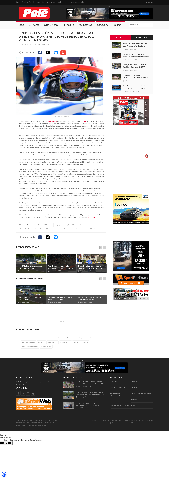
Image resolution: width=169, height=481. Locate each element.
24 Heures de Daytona (81, 344)
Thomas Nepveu (81, 231)
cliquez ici (91, 219)
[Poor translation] (9, 445)
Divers (133, 407)
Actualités (34, 25)
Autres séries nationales (120, 407)
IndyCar (79, 227)
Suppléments (102, 25)
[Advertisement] (59, 315)
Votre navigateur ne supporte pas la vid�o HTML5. (131, 143)
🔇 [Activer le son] (146, 156)
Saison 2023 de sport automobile (32, 340)
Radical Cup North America (28, 231)
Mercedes (41, 344)
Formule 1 (89, 340)
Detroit (83, 123)
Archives (106, 424)
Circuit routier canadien (141, 395)
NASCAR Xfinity (65, 344)
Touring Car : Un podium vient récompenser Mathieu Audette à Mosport (88, 407)
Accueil (22, 25)
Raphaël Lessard (46, 348)
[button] (4, 474)
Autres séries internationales (116, 396)
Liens (151, 422)
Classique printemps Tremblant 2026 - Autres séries (90, 300)
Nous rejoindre (148, 424)
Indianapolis (52, 123)
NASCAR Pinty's (78, 340)
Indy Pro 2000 (69, 227)
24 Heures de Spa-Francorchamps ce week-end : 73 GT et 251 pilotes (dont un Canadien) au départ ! (90, 396)
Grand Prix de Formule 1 (30, 348)
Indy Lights (58, 227)
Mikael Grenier (52, 344)
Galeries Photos (51, 25)
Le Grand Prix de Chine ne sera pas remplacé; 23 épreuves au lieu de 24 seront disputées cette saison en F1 (89, 385)
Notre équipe (116, 424)
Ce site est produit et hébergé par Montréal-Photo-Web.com (35, 424)
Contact (117, 25)
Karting (134, 401)
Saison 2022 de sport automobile (50, 231)
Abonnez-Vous (85, 25)
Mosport (49, 340)
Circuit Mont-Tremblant (62, 340)
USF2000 (92, 231)
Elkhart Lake (48, 227)
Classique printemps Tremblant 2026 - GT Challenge (60, 300)
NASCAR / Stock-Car (117, 389)
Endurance (136, 383)
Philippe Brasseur (44, 44)
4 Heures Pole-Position (131, 424)
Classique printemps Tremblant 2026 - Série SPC (29, 300)
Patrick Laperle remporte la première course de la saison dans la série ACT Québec (61, 270)
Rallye (134, 389)
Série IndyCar (68, 231)
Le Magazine (68, 25)
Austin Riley (37, 227)
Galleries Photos (115, 422)
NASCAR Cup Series (28, 344)
